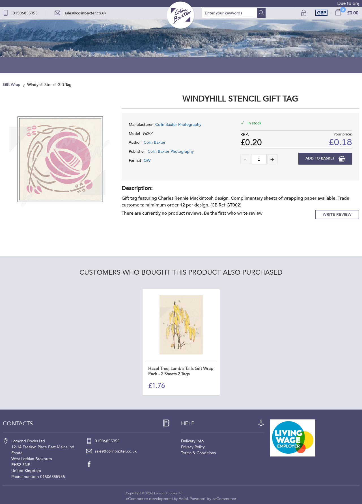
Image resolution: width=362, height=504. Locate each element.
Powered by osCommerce (212, 498)
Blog (181, 65)
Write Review (337, 214)
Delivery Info (192, 441)
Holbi (183, 498)
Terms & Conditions (198, 453)
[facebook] (92, 464)
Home (67, 65)
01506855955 (25, 13)
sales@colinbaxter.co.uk (85, 13)
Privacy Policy (193, 447)
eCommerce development (149, 498)
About (238, 65)
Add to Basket (320, 158)
